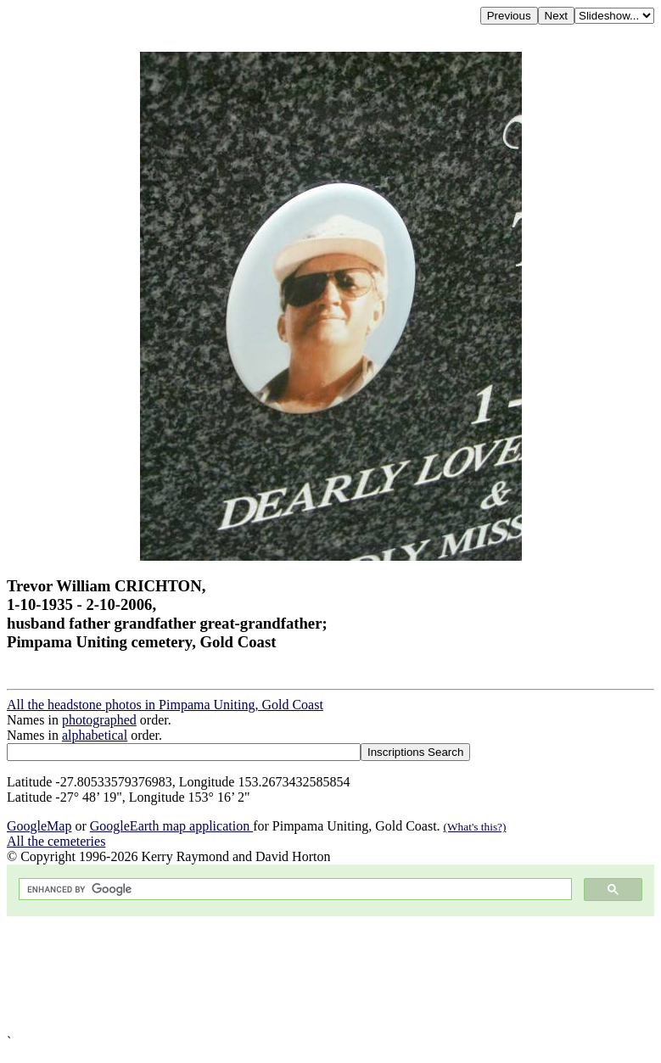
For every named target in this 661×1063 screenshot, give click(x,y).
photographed (99, 720)
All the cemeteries (56, 841)
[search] (293, 889)
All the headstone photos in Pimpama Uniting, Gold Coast (165, 704)
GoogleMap (39, 826)
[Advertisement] (330, 975)
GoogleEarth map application (171, 826)
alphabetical (94, 735)
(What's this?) (475, 826)
